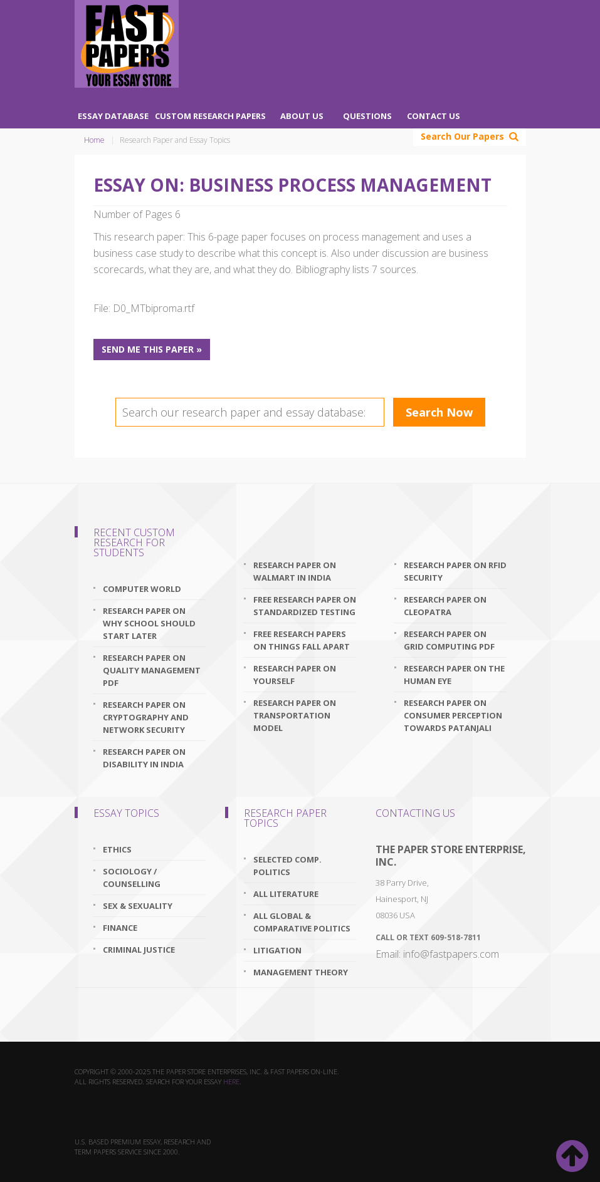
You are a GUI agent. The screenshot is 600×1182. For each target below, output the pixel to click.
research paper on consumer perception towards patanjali (453, 715)
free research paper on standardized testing (304, 606)
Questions (367, 116)
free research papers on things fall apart (301, 640)
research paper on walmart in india (294, 571)
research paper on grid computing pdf (449, 640)
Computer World (142, 588)
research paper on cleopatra (445, 606)
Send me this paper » (152, 349)
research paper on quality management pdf (152, 670)
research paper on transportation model (294, 715)
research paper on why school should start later (149, 623)
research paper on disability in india (144, 758)
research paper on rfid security (455, 571)
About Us (302, 116)
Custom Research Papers (210, 116)
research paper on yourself (294, 675)
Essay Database (113, 116)
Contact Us (433, 116)
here (231, 1081)
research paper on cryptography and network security (146, 717)
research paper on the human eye (454, 675)
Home (94, 140)
